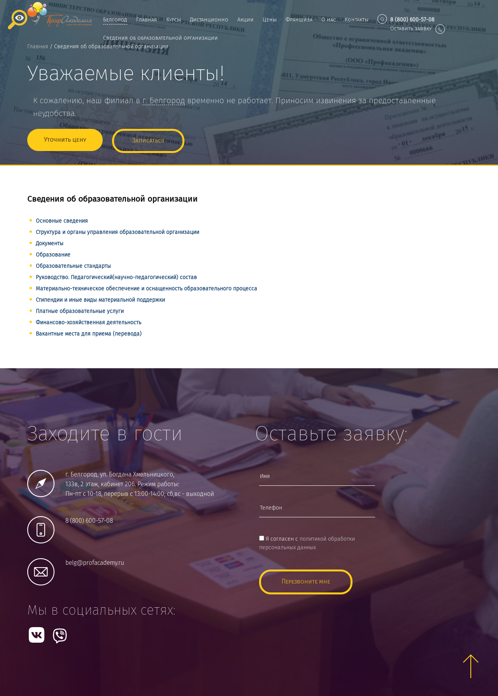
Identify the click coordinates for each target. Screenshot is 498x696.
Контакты (356, 20)
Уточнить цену (65, 139)
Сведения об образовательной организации (160, 38)
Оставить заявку (417, 29)
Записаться (148, 139)
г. (163, 101)
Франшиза (299, 20)
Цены (270, 20)
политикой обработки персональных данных (307, 541)
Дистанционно (209, 20)
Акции (245, 20)
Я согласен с (307, 541)
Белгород (115, 20)
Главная (146, 20)
